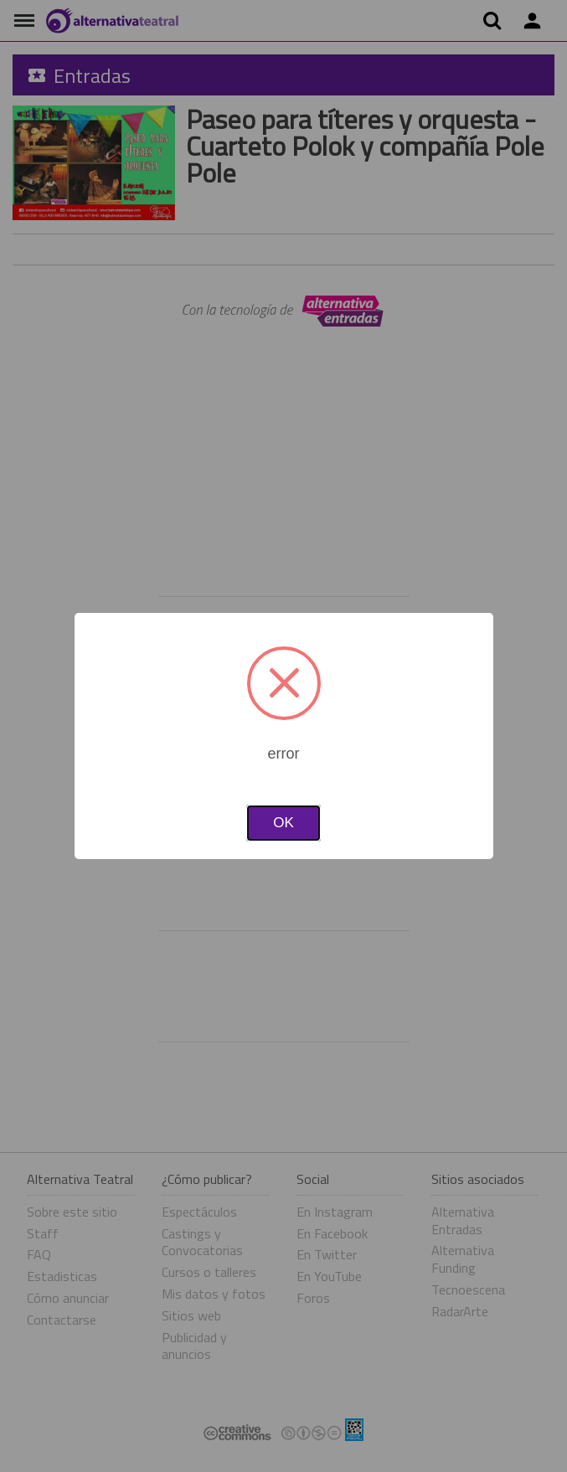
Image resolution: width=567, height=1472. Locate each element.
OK (283, 823)
